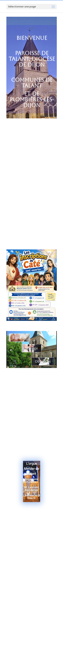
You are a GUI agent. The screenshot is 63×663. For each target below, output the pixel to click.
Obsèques (43, 361)
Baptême (19, 337)
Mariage (31, 348)
